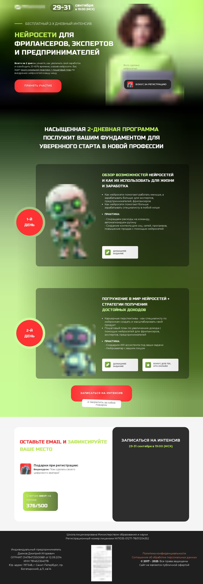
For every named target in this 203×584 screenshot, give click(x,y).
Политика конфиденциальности (164, 553)
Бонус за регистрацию (151, 84)
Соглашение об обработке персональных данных (164, 557)
